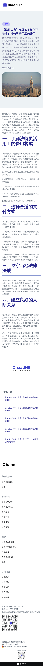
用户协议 (5, 592)
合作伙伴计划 (7, 557)
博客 (3, 562)
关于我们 (5, 577)
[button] (39, 5)
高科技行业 (6, 527)
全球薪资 (5, 512)
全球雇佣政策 (7, 482)
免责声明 (5, 587)
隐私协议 (5, 582)
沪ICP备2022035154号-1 (11, 644)
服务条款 (5, 597)
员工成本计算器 (8, 542)
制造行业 (5, 517)
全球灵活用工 (7, 507)
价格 (3, 487)
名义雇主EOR (7, 502)
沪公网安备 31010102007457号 (15, 646)
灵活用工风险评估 (9, 547)
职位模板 (5, 552)
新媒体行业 (6, 522)
